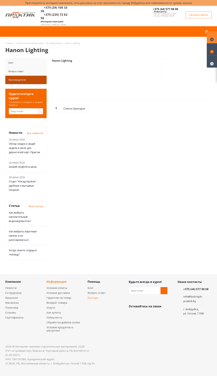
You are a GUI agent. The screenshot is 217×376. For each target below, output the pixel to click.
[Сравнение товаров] (212, 62)
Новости (10, 288)
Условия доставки (58, 292)
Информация (56, 282)
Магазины (12, 302)
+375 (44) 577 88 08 (165, 9)
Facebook (141, 314)
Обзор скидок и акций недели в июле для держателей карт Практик (24, 148)
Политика (11, 307)
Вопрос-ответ (15, 71)
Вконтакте (132, 314)
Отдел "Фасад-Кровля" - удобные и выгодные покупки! (23, 186)
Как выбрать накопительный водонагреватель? (20, 217)
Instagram (149, 314)
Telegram (158, 314)
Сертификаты (14, 317)
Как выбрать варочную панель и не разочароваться (23, 236)
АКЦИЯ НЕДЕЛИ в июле (23, 166)
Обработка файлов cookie (63, 322)
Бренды (93, 297)
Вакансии (11, 297)
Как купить (53, 312)
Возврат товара (56, 302)
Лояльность (54, 317)
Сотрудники (13, 292)
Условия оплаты (56, 288)
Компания (13, 282)
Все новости (35, 133)
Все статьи (36, 206)
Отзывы (10, 312)
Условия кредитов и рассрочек (59, 328)
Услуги (50, 307)
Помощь (94, 282)
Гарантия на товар (58, 297)
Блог (10, 62)
